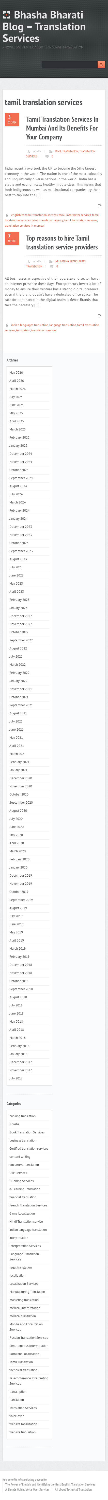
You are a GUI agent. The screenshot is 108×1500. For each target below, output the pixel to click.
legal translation (20, 1268)
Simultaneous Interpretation (28, 1346)
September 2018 (21, 989)
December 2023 (20, 527)
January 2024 (18, 519)
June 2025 (16, 405)
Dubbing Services (21, 1181)
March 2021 (17, 754)
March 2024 (17, 503)
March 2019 (17, 949)
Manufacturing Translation (27, 1292)
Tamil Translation (66, 152)
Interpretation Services (25, 1246)
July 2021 (16, 722)
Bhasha (14, 1125)
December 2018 (20, 965)
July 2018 (16, 1006)
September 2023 (21, 551)
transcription (17, 1392)
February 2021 (19, 762)
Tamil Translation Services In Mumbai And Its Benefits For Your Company (62, 128)
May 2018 (16, 1022)
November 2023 (20, 535)
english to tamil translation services (34, 215)
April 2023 (16, 592)
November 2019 (20, 884)
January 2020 (18, 868)
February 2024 (19, 511)
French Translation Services (28, 1206)
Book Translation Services (26, 1133)
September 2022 (21, 641)
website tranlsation (22, 1433)
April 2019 (16, 941)
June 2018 (16, 1014)
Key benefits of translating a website (25, 1480)
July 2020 (16, 819)
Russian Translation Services (28, 1338)
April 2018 (16, 1030)
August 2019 (18, 908)
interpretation (18, 1238)
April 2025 (16, 422)
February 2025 (19, 438)
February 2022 (19, 673)
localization (17, 1276)
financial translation (22, 1198)
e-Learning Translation (70, 262)
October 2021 (18, 697)
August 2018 (18, 998)
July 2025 (16, 397)
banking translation (22, 1116)
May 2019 (16, 933)
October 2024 (18, 470)
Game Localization (22, 1214)
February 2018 (19, 1046)
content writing (19, 1157)
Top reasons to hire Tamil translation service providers (62, 243)
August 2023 (18, 559)
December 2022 (20, 616)
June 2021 (16, 730)
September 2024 (21, 478)
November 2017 (20, 1071)
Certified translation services (28, 1149)
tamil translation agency (47, 221)
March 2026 (17, 389)
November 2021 (20, 689)
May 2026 (16, 373)
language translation (62, 325)
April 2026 (16, 381)
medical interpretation (24, 1308)
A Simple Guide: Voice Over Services (27, 1490)
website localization (23, 1424)
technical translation (23, 1370)
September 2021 (21, 705)
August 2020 (18, 811)
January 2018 (18, 1054)
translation (34, 267)
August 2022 (18, 649)
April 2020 (16, 843)
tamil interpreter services (75, 215)
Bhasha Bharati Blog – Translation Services (44, 27)
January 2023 (18, 608)
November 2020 (20, 787)
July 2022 (16, 657)
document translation (24, 1165)
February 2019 (19, 957)
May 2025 (16, 413)
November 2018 (20, 973)
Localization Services (23, 1284)
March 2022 (17, 665)
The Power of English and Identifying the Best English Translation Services (50, 1485)
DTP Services (18, 1173)
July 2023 (16, 568)
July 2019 (16, 916)
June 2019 (16, 925)
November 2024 (20, 462)
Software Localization (24, 1354)
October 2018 (18, 981)
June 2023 (16, 576)
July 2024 (16, 495)
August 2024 (18, 486)
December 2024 (20, 454)
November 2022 (20, 624)
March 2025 (17, 430)
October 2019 (18, 892)
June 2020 (16, 827)
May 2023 (16, 584)
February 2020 (19, 860)
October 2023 (18, 543)
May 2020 (16, 835)
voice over (16, 1416)
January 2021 (18, 770)
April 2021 (16, 746)
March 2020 (17, 852)
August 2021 (18, 714)
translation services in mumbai (24, 226)
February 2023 (19, 600)
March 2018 (17, 1038)
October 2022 (18, 632)
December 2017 (20, 1062)
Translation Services (23, 1408)
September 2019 (21, 900)
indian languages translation (29, 325)
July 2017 (16, 1079)
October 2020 (18, 795)
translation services (43, 331)
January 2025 (18, 446)
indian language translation (28, 1230)
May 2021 (16, 738)
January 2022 (18, 681)
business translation (22, 1141)
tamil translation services (80, 221)
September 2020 (21, 803)
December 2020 (20, 778)
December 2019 (20, 876)
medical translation (22, 1316)
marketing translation (24, 1300)
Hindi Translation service (26, 1222)
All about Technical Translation (73, 1490)
